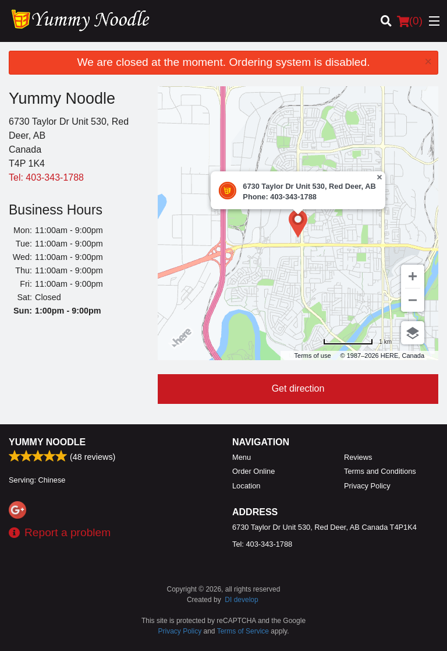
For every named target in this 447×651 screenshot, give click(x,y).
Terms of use (313, 355)
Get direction (298, 388)
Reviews (358, 457)
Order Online (253, 471)
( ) (410, 21)
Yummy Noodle (47, 442)
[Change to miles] (357, 341)
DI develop (241, 600)
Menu (241, 457)
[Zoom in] (412, 276)
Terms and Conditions (380, 471)
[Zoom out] (412, 300)
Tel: (46, 177)
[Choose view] (412, 332)
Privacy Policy (367, 485)
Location (246, 485)
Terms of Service (243, 631)
